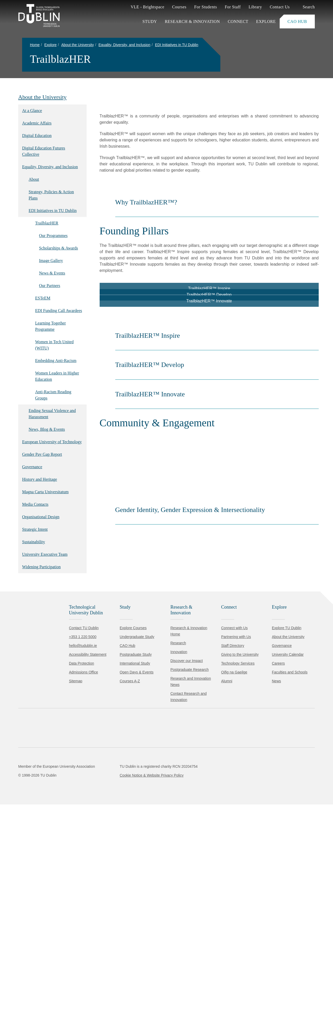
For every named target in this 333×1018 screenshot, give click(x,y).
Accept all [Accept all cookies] (27, 998)
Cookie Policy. (110, 982)
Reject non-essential (70, 998)
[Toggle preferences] (112, 998)
